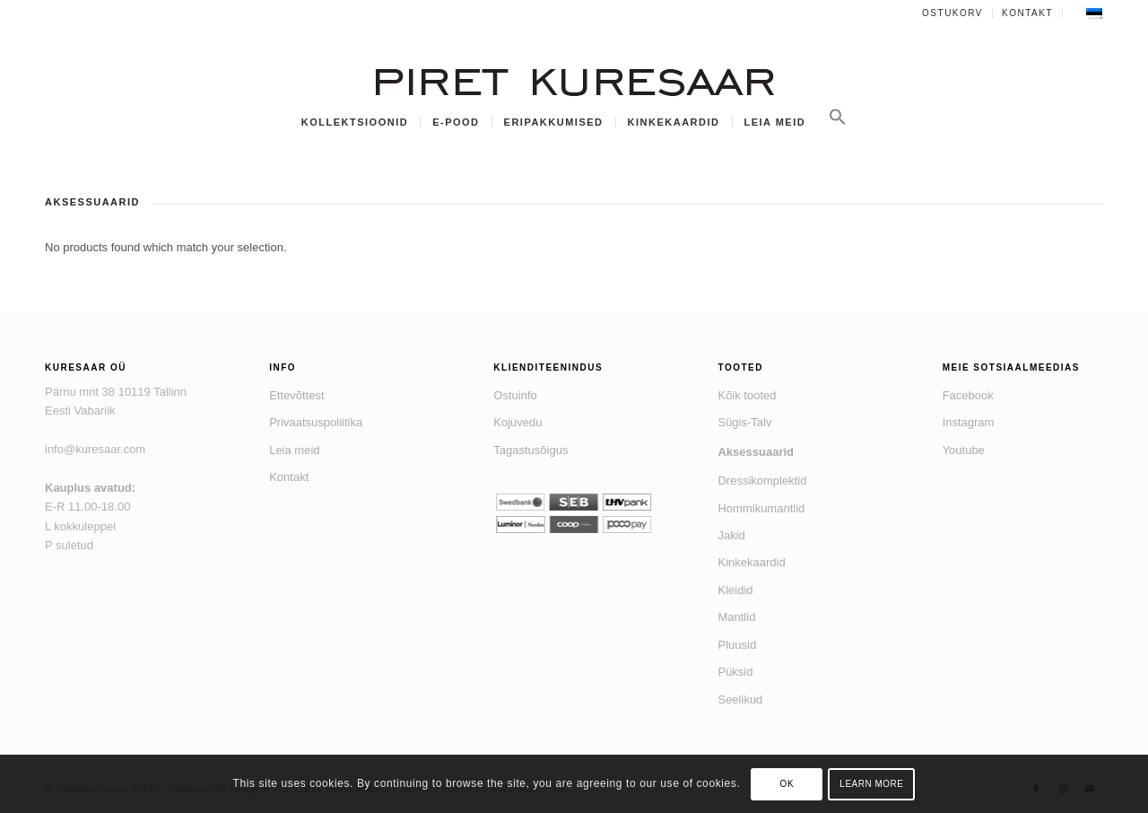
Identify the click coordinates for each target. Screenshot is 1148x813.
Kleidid (735, 590)
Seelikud (740, 699)
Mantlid (736, 617)
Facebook (968, 395)
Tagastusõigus (530, 450)
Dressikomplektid (762, 480)
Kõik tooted (747, 395)
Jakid (731, 535)
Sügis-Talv (744, 422)
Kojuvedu (517, 422)
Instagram (969, 422)
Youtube (964, 450)
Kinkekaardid (751, 562)
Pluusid (737, 644)
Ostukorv (952, 13)
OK (787, 784)
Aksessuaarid (756, 452)
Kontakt (1027, 13)
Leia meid (294, 450)
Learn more (871, 784)
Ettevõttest (296, 395)
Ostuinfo (514, 395)
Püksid (735, 671)
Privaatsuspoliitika (315, 422)
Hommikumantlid (761, 508)
